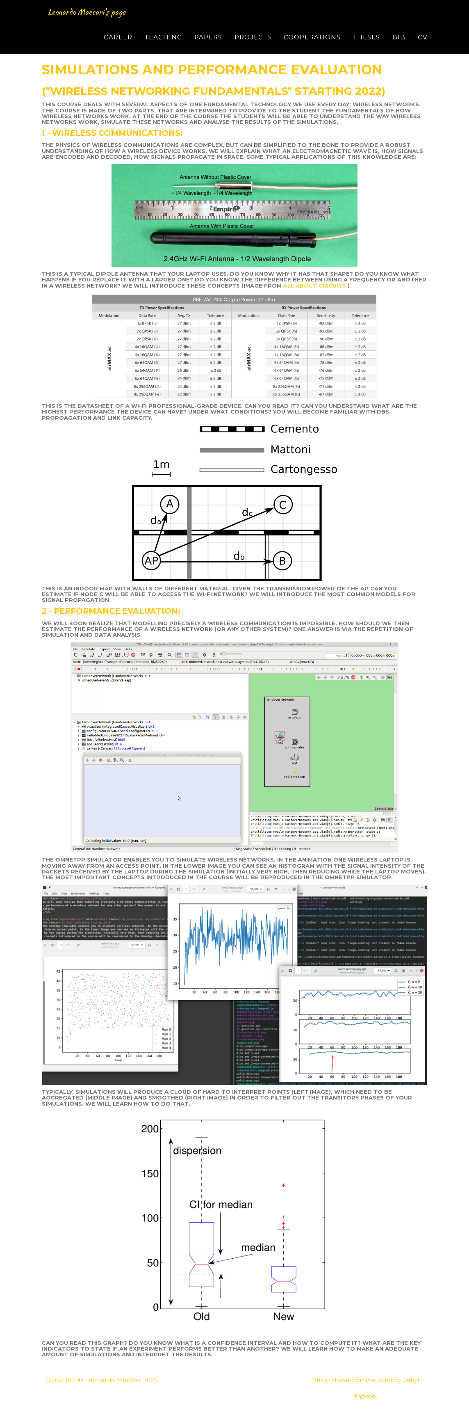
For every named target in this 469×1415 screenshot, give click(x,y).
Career (118, 47)
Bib (398, 47)
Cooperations (312, 47)
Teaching (163, 47)
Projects (252, 47)
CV (422, 47)
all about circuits (315, 285)
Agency (389, 1380)
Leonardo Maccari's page (102, 22)
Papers (208, 47)
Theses (366, 47)
